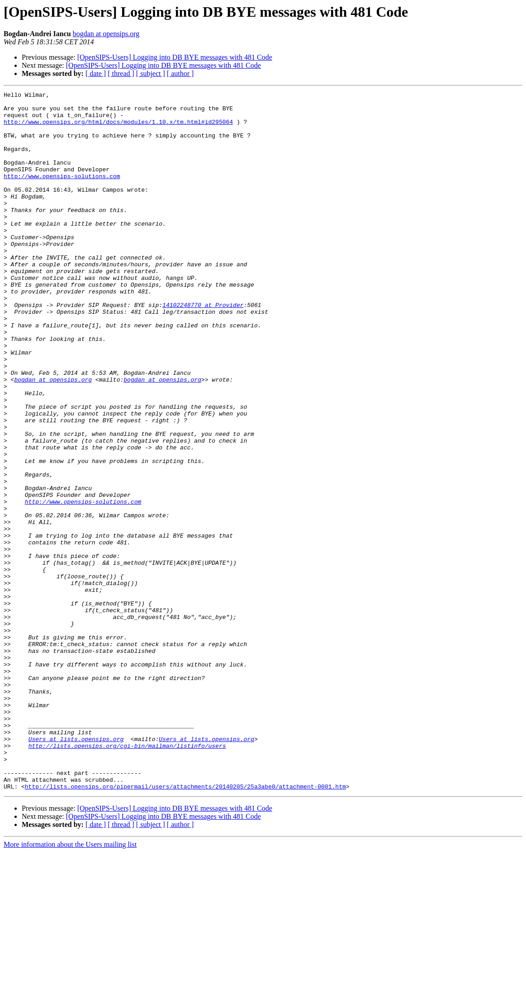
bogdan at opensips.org (106, 34)
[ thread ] (121, 73)
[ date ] (95, 73)
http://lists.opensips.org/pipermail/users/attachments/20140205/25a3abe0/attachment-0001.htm (185, 926)
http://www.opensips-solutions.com (62, 193)
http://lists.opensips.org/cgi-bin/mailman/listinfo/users (127, 877)
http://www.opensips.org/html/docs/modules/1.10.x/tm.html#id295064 (118, 128)
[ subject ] (150, 73)
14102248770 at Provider (202, 348)
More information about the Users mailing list (70, 984)
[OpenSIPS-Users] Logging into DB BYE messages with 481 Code (174, 57)
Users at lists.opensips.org (76, 869)
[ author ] (180, 73)
